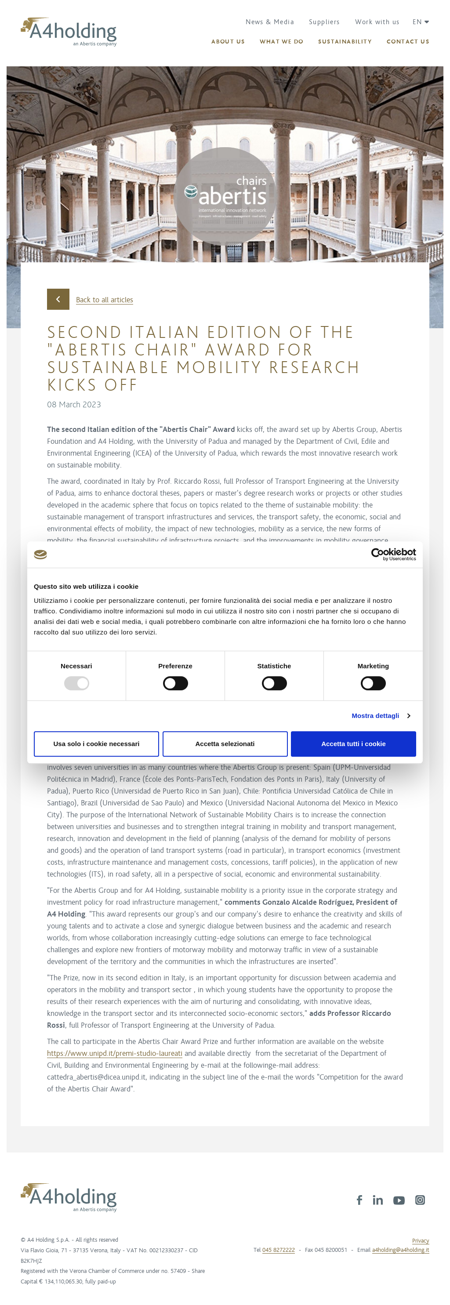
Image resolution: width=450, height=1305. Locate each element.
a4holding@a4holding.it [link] (400, 1250)
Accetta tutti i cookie (353, 743)
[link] (359, 1200)
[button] (417, 22)
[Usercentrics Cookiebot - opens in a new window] (377, 554)
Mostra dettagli (375, 715)
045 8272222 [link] (278, 1250)
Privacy (420, 1240)
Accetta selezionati (224, 743)
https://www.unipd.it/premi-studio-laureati (114, 1053)
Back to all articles (90, 299)
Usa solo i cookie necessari (97, 743)
